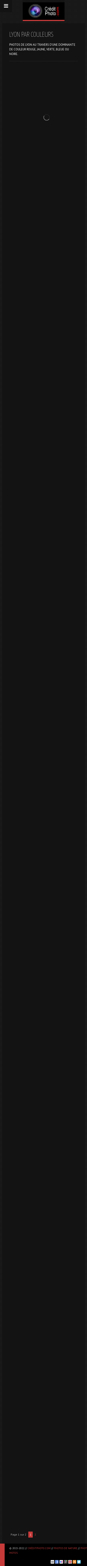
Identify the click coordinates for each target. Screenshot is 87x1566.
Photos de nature (65, 1548)
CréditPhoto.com (39, 1548)
